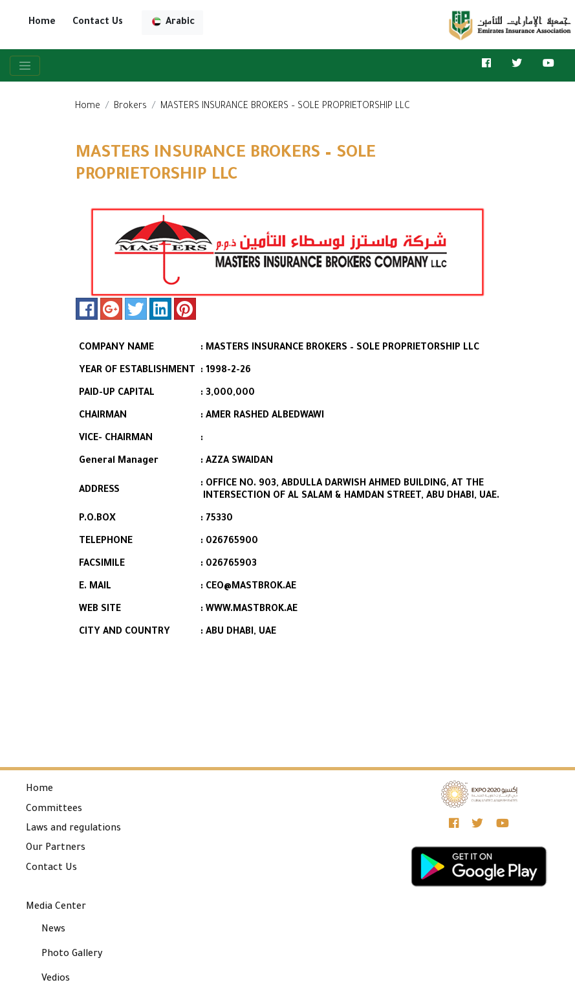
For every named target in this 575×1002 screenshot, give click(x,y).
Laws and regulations (73, 829)
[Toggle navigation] (25, 66)
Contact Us (97, 22)
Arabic (172, 22)
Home (42, 22)
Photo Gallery (72, 955)
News (53, 930)
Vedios (55, 979)
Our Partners (55, 848)
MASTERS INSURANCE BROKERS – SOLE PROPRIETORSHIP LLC (285, 107)
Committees (54, 810)
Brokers (130, 107)
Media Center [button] (56, 907)
